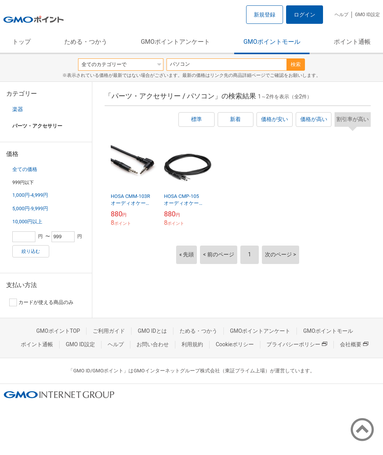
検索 (296, 64)
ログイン (304, 15)
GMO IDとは (152, 331)
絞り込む (31, 251)
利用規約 (192, 344)
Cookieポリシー (235, 344)
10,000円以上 (27, 221)
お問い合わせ (153, 344)
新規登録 (264, 15)
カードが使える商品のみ (41, 302)
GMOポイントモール (271, 41)
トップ (21, 41)
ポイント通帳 (352, 41)
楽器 (17, 109)
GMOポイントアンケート (175, 41)
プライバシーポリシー (296, 344)
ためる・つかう (85, 41)
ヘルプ (341, 14)
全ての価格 (24, 169)
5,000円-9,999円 (30, 208)
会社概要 (354, 344)
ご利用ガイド (109, 331)
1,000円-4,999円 (30, 195)
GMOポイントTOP (58, 331)
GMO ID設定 (367, 14)
